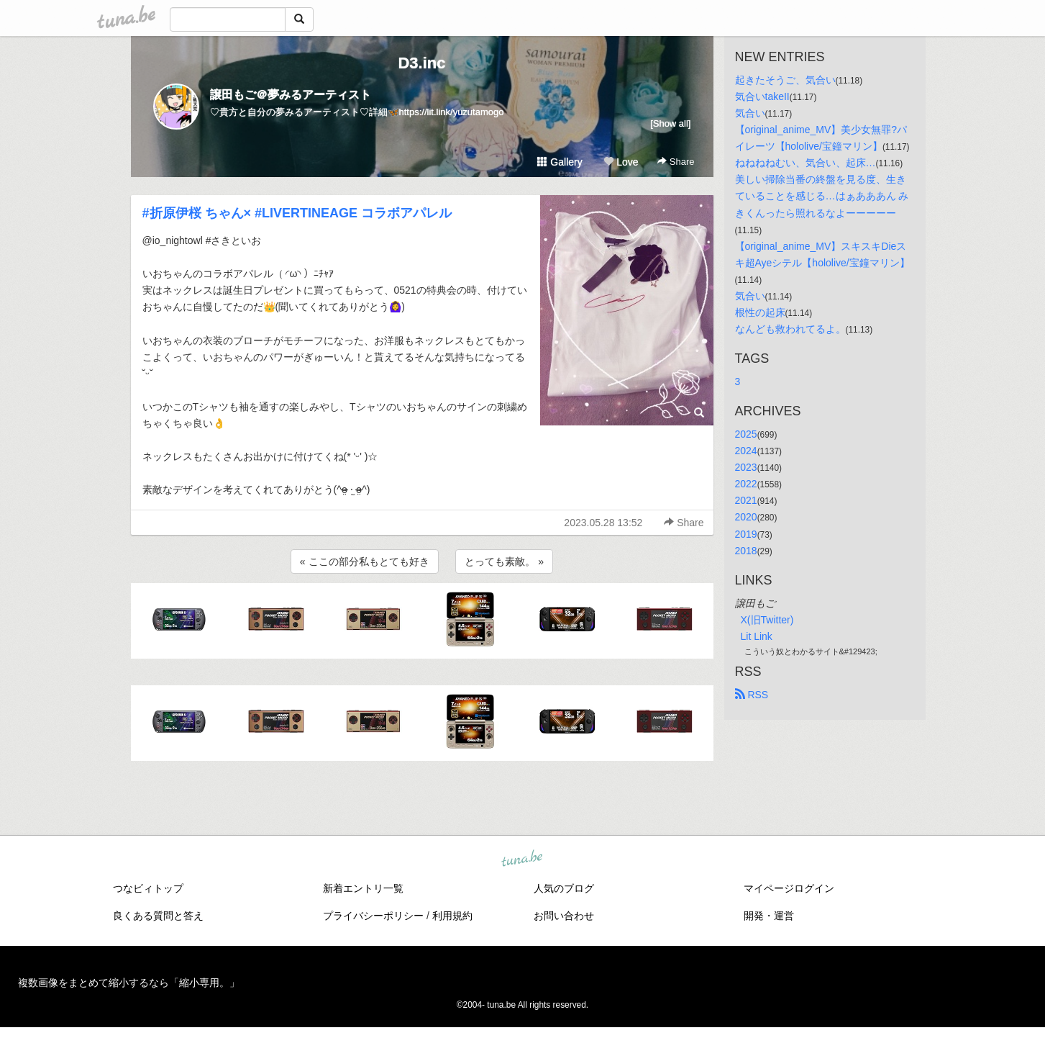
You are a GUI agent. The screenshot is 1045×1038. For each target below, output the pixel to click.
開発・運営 (769, 915)
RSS (752, 694)
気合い (750, 113)
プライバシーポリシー (373, 915)
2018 (746, 550)
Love (620, 162)
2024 (746, 450)
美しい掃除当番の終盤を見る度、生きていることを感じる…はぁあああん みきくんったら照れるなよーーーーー (822, 195)
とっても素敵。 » (504, 561)
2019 (746, 534)
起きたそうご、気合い (785, 80)
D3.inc (421, 63)
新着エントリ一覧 (363, 888)
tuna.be (522, 859)
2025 (746, 434)
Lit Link (756, 636)
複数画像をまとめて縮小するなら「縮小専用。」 (128, 982)
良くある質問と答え (158, 915)
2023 (746, 467)
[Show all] (670, 123)
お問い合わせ (564, 915)
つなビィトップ (148, 888)
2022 (746, 483)
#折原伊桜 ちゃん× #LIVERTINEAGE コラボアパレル (297, 213)
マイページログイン (789, 888)
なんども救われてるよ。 (790, 329)
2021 (746, 500)
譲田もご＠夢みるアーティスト (290, 95)
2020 (746, 517)
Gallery (559, 162)
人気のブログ (564, 888)
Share (675, 161)
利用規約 (452, 915)
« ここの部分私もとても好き (364, 561)
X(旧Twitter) (767, 620)
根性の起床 (760, 312)
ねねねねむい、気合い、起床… (805, 162)
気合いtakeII (762, 96)
